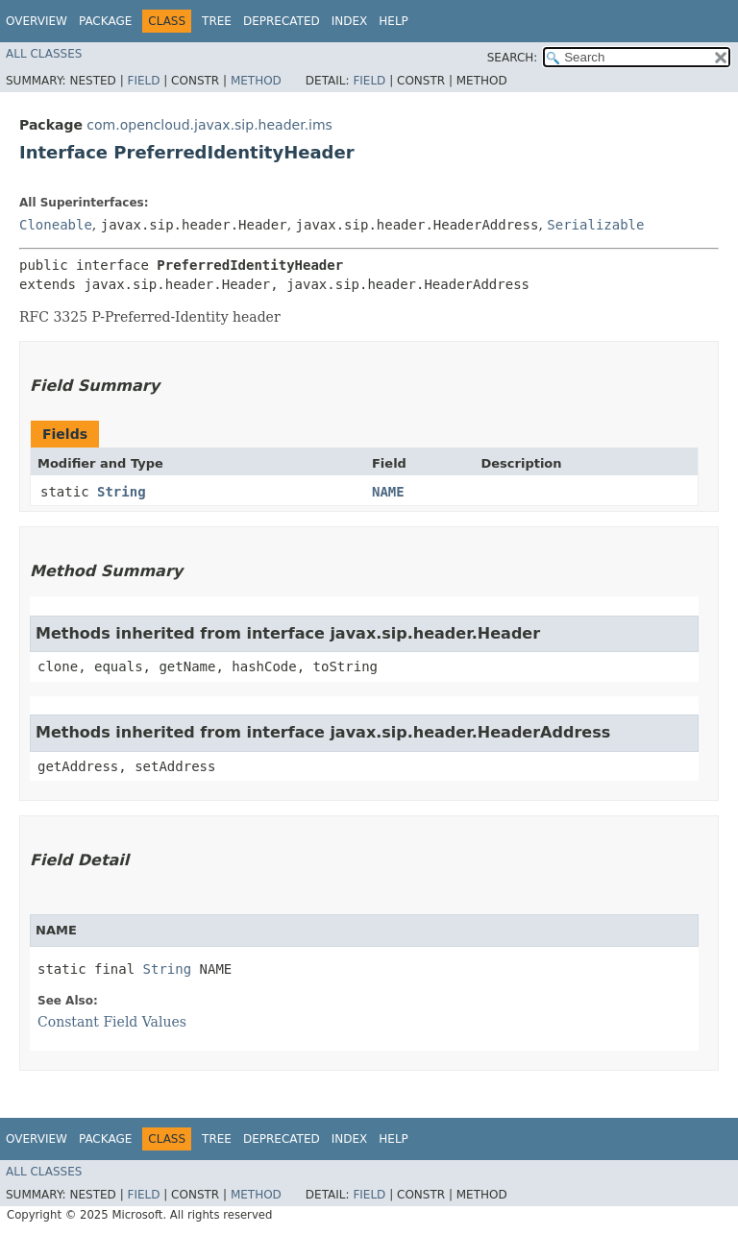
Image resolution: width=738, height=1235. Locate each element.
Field (143, 80)
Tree (217, 21)
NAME (388, 491)
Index (350, 21)
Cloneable (55, 224)
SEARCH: (512, 57)
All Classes (44, 54)
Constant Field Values (111, 1021)
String (121, 491)
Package (105, 21)
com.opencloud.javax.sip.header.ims (209, 125)
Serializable (595, 224)
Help (393, 21)
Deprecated (281, 21)
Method (256, 80)
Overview (36, 21)
